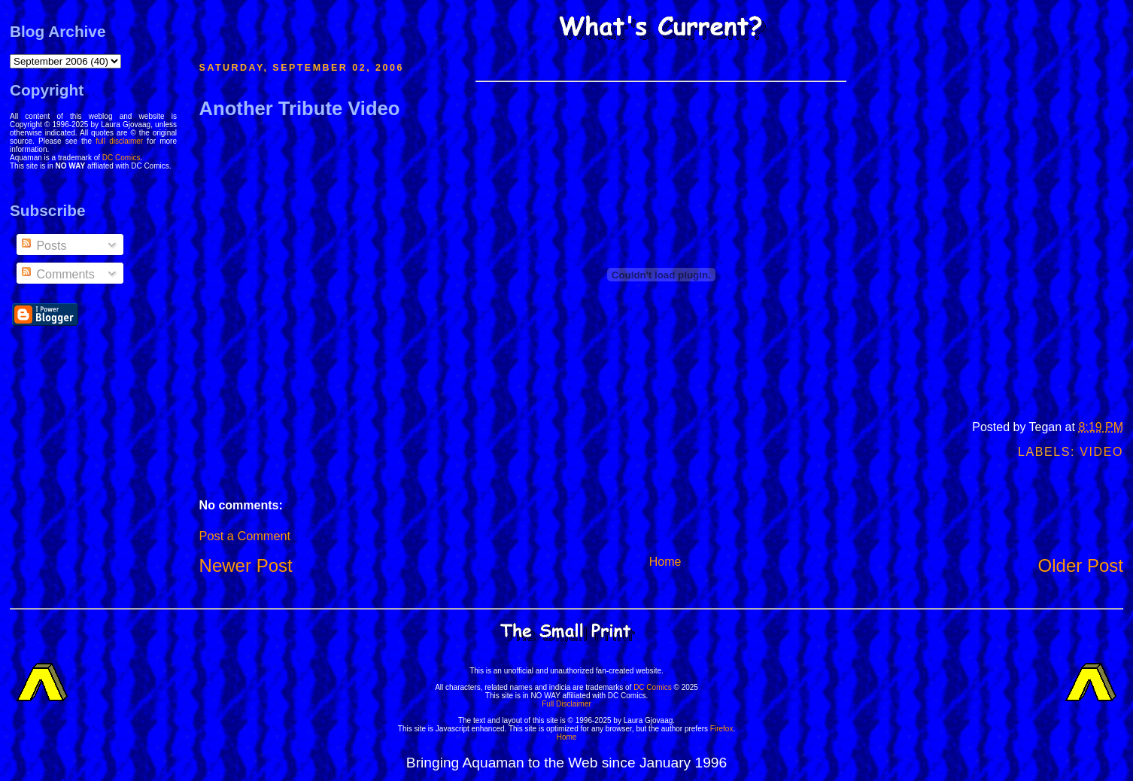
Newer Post (246, 565)
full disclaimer (119, 141)
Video (1101, 451)
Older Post (1080, 565)
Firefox (722, 729)
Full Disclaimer (566, 704)
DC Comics (121, 157)
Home (665, 561)
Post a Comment (244, 535)
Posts (43, 245)
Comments (57, 274)
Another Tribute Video (299, 108)
